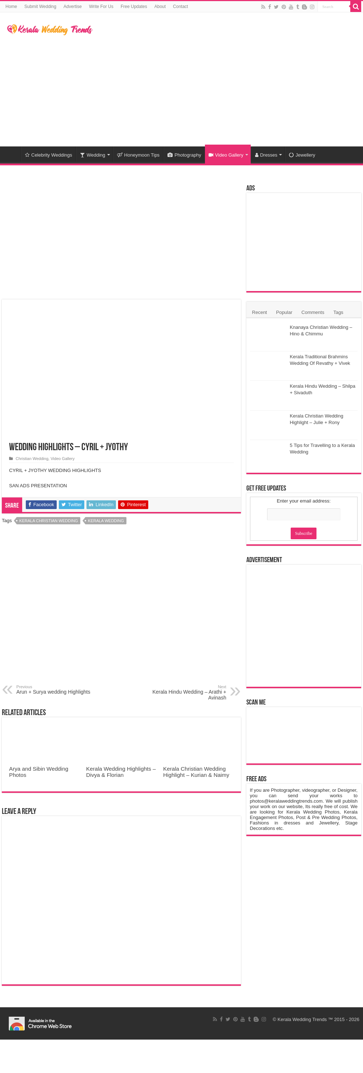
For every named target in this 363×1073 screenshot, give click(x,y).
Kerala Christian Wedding (48, 521)
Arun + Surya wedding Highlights (53, 690)
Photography (184, 155)
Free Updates (134, 6)
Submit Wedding (40, 6)
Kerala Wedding (106, 521)
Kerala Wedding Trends (302, 1019)
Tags (338, 312)
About (160, 6)
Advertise (73, 6)
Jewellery (302, 155)
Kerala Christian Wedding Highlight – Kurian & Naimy (196, 772)
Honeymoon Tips (138, 155)
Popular (284, 312)
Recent (259, 312)
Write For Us (101, 6)
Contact (180, 6)
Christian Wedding (32, 458)
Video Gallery (226, 155)
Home (11, 6)
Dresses (266, 155)
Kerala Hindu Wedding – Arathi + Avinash (189, 693)
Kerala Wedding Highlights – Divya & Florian (121, 772)
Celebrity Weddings (48, 155)
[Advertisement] (223, 88)
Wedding (92, 155)
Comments (313, 312)
